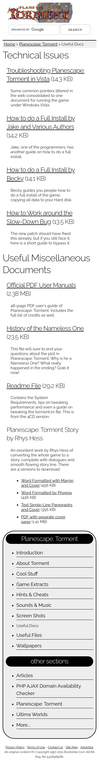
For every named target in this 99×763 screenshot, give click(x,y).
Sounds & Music (33, 605)
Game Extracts (32, 584)
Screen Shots (30, 615)
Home (9, 44)
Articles (24, 675)
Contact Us (55, 747)
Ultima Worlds (32, 714)
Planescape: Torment (38, 44)
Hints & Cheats (32, 594)
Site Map (72, 747)
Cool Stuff (27, 574)
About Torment (32, 563)
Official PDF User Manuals (41, 285)
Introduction (29, 552)
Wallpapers (28, 645)
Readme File (24, 386)
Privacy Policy (15, 747)
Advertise (87, 747)
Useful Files (29, 635)
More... (23, 725)
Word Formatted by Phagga (46, 492)
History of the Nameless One (45, 328)
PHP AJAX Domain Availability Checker (48, 689)
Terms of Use (36, 747)
